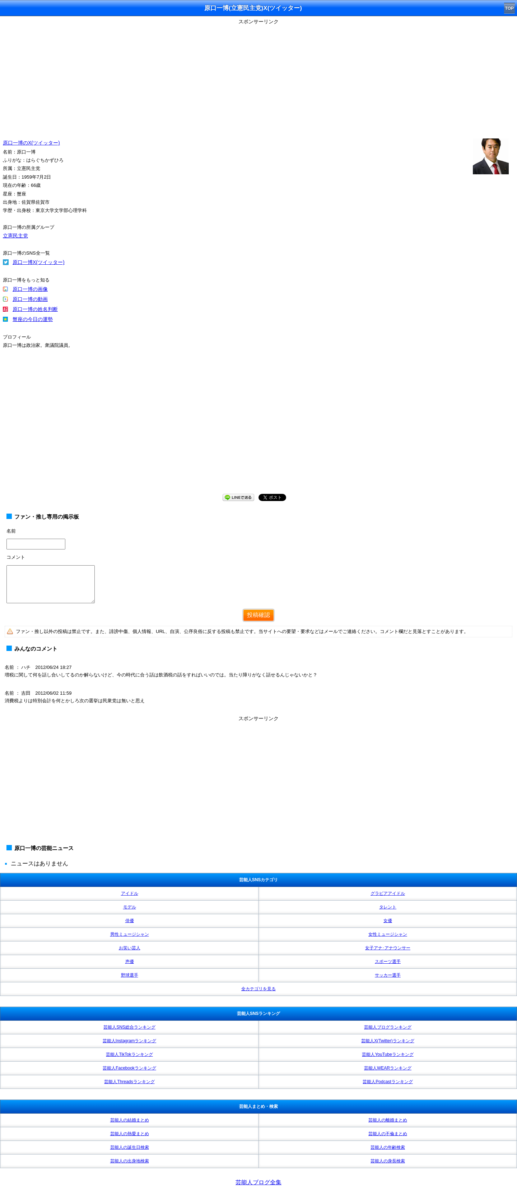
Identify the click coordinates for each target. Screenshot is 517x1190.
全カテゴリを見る (258, 988)
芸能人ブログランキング (387, 1027)
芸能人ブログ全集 (258, 1182)
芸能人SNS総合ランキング (129, 1027)
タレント (387, 907)
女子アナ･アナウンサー (387, 947)
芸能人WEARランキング (387, 1068)
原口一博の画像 (30, 289)
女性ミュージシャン (387, 934)
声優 (129, 961)
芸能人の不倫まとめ (387, 1133)
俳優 (129, 920)
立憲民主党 (15, 236)
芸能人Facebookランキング (129, 1068)
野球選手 (129, 975)
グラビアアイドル (388, 893)
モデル (129, 907)
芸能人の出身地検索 (129, 1160)
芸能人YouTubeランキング (387, 1054)
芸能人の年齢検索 (388, 1147)
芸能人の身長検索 (388, 1160)
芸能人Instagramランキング (129, 1040)
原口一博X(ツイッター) (39, 262)
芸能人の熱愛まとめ (129, 1133)
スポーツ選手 (388, 961)
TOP (509, 8)
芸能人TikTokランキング (129, 1054)
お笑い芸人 (129, 947)
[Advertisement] (258, 77)
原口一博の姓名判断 (35, 309)
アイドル (129, 893)
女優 (387, 920)
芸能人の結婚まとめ (129, 1120)
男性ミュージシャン (129, 934)
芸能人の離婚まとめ (387, 1120)
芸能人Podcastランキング (388, 1081)
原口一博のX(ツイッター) (31, 143)
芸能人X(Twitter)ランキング (387, 1040)
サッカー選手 (388, 975)
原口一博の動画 (30, 299)
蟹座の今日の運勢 (33, 319)
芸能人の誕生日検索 (129, 1147)
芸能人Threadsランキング (129, 1081)
